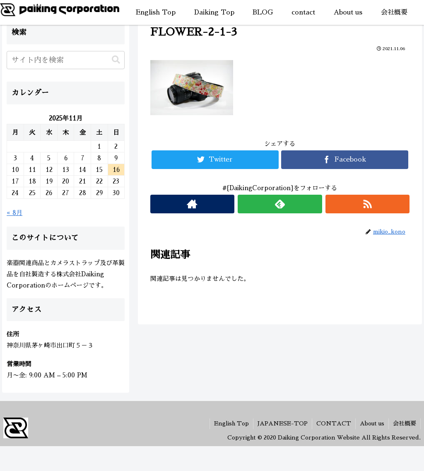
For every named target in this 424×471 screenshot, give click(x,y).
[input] (66, 60)
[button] (115, 60)
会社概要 (404, 423)
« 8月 (14, 213)
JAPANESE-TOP (283, 423)
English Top (231, 423)
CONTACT (333, 423)
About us (372, 423)
